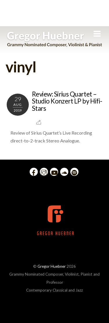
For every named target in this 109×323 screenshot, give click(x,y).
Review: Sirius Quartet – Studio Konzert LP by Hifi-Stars (67, 101)
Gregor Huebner (51, 266)
